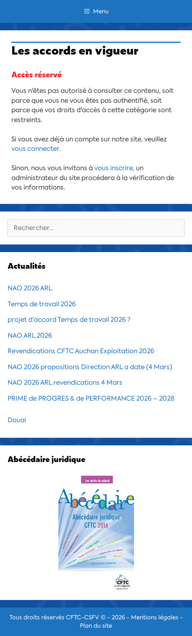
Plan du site (96, 626)
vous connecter (35, 148)
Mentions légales (154, 617)
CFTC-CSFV (82, 617)
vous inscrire (113, 168)
